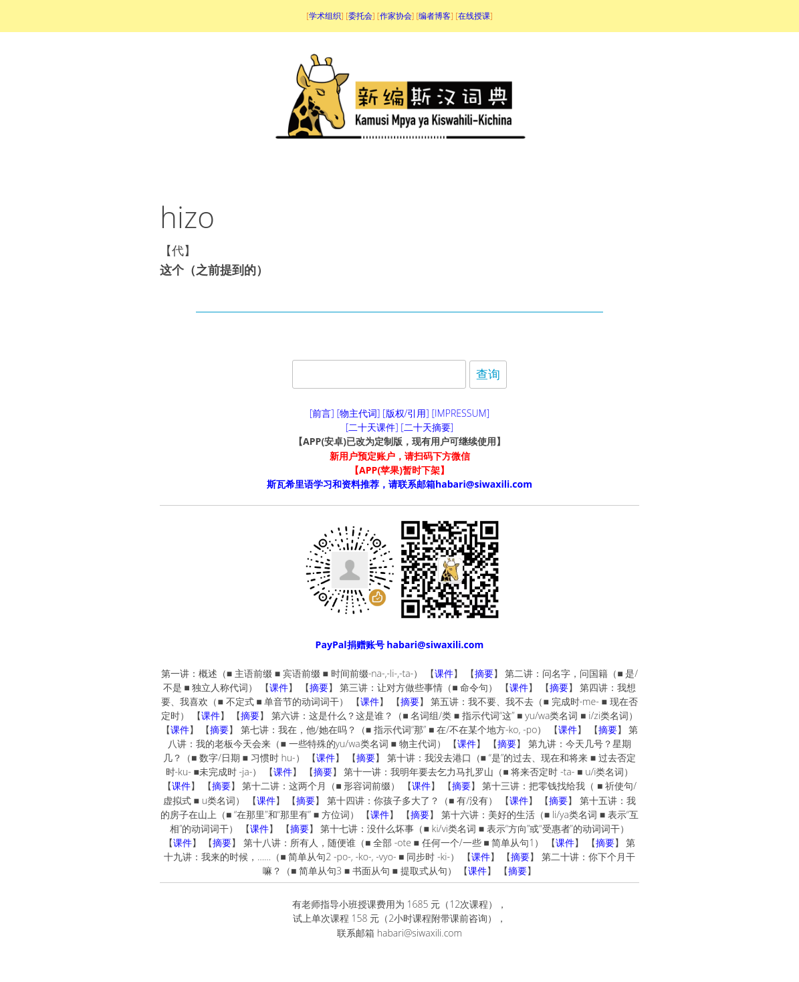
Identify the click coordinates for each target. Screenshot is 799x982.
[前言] (322, 413)
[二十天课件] (372, 427)
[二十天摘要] (427, 427)
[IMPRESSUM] (461, 413)
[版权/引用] (405, 413)
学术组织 (325, 15)
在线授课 (474, 15)
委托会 (360, 15)
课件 (444, 673)
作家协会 (396, 15)
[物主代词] (358, 413)
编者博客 (435, 15)
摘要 (484, 673)
